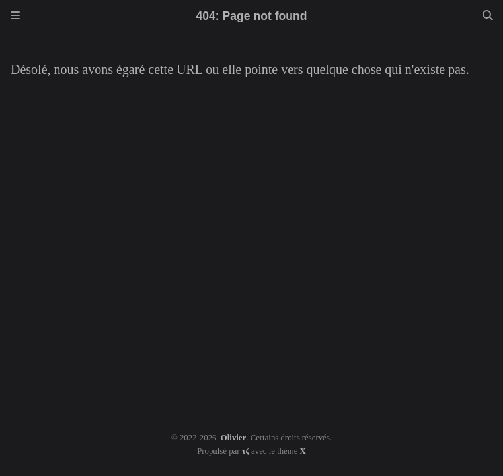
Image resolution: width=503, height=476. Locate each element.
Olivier (233, 437)
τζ (245, 451)
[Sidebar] (15, 15)
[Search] (488, 15)
